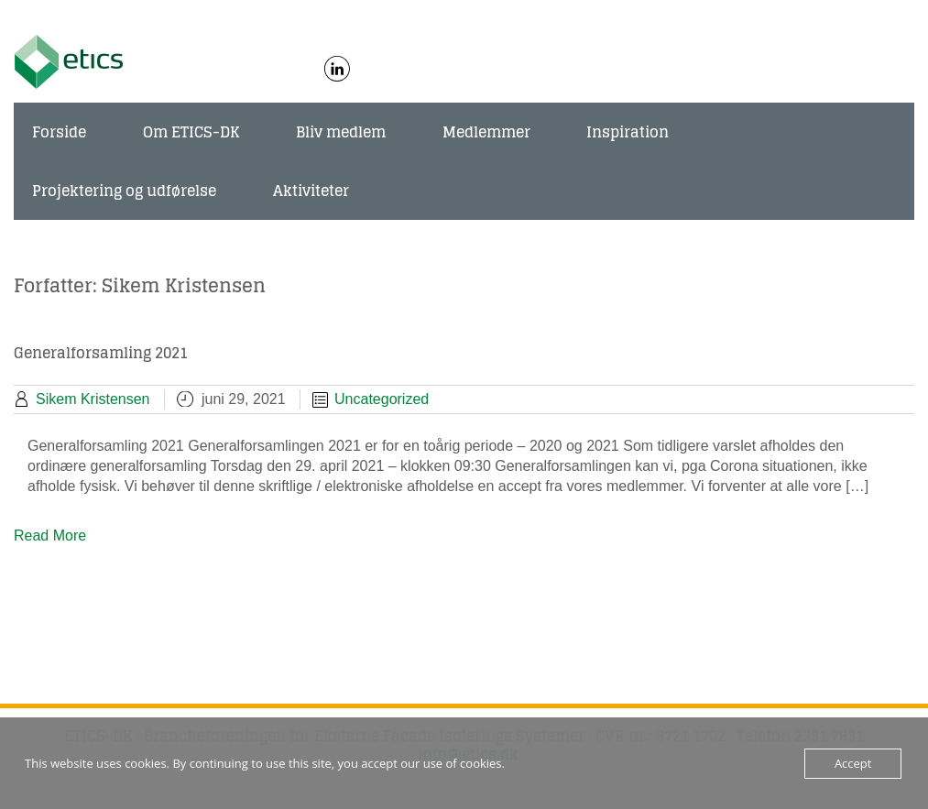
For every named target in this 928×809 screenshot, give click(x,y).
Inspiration (627, 132)
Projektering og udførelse (124, 190)
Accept (853, 763)
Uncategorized (381, 399)
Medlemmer (486, 132)
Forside (59, 132)
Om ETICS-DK (191, 132)
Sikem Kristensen (93, 399)
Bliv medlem (341, 132)
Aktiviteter (311, 190)
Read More (50, 535)
